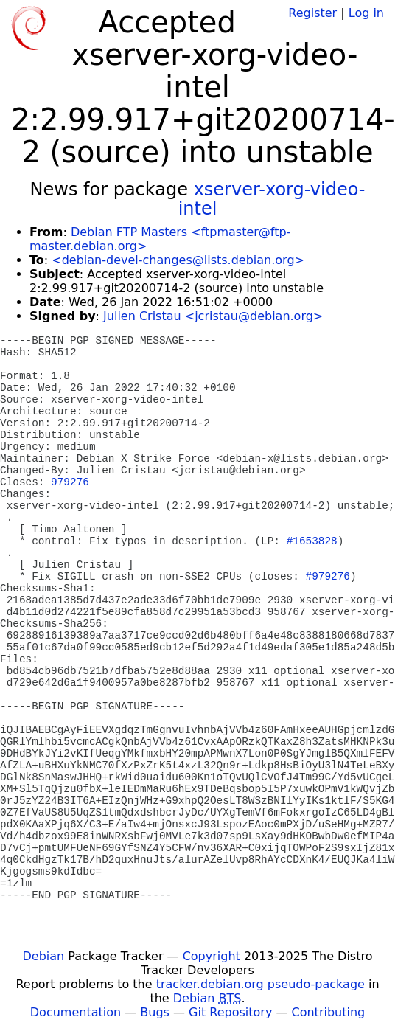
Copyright (211, 956)
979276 (70, 482)
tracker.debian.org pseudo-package (260, 984)
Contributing (329, 1012)
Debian (44, 956)
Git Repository (230, 1012)
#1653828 (312, 541)
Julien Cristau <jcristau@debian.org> (213, 316)
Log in (366, 13)
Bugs (154, 1012)
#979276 (328, 577)
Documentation (75, 1012)
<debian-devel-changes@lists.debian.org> (178, 260)
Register (312, 13)
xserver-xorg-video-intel (272, 199)
